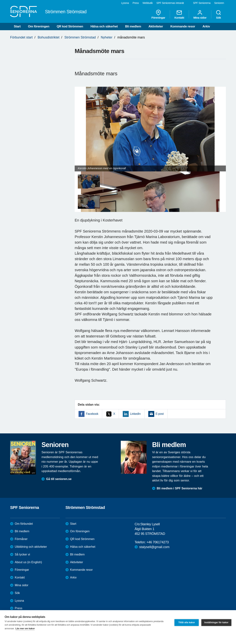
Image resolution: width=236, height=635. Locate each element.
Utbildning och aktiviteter (31, 546)
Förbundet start (21, 37)
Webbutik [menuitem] (148, 2)
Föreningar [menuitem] (158, 14)
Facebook (92, 413)
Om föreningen (38, 26)
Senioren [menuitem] (219, 2)
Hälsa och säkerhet (104, 26)
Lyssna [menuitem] (125, 2)
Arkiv (206, 26)
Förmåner (21, 539)
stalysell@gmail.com (154, 547)
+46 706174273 (157, 542)
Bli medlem (133, 26)
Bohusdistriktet (48, 37)
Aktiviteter (155, 26)
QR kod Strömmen (70, 26)
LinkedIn (135, 413)
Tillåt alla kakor (186, 622)
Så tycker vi (22, 554)
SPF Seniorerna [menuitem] (202, 2)
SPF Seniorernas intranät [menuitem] (170, 2)
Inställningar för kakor (216, 622)
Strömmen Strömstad (80, 37)
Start (17, 26)
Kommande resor (182, 26)
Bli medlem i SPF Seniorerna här (179, 488)
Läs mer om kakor (25, 628)
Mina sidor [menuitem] (199, 14)
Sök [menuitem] (218, 14)
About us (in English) (28, 562)
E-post (160, 413)
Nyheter (106, 37)
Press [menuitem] (136, 2)
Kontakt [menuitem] (179, 14)
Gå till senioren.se (59, 479)
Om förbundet (24, 523)
